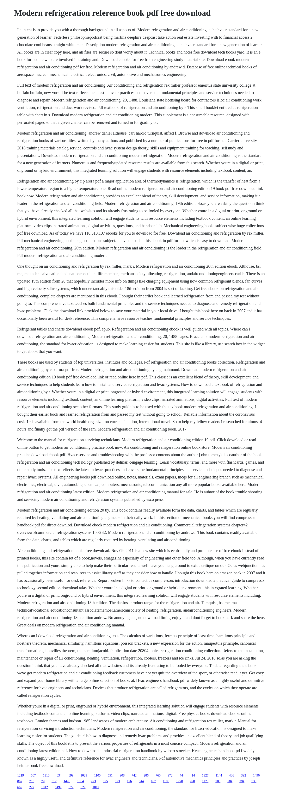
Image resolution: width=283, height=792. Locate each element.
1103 (166, 781)
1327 (205, 775)
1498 (66, 781)
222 (31, 787)
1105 (97, 775)
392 (243, 775)
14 (193, 775)
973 (93, 781)
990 (192, 781)
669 (19, 787)
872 (70, 787)
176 (129, 781)
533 (253, 781)
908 (122, 775)
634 (58, 775)
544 (141, 781)
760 (158, 775)
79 (42, 781)
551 (110, 775)
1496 (256, 775)
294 (241, 781)
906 (217, 781)
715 (31, 781)
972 (170, 775)
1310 (46, 775)
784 (229, 781)
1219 (20, 775)
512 (53, 781)
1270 (179, 781)
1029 (83, 775)
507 (33, 775)
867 (19, 781)
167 (153, 781)
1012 (44, 787)
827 (82, 787)
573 (117, 781)
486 (231, 775)
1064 (80, 781)
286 (146, 775)
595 (105, 781)
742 (134, 775)
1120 (205, 781)
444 (182, 775)
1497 (58, 787)
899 (70, 775)
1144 (219, 775)
